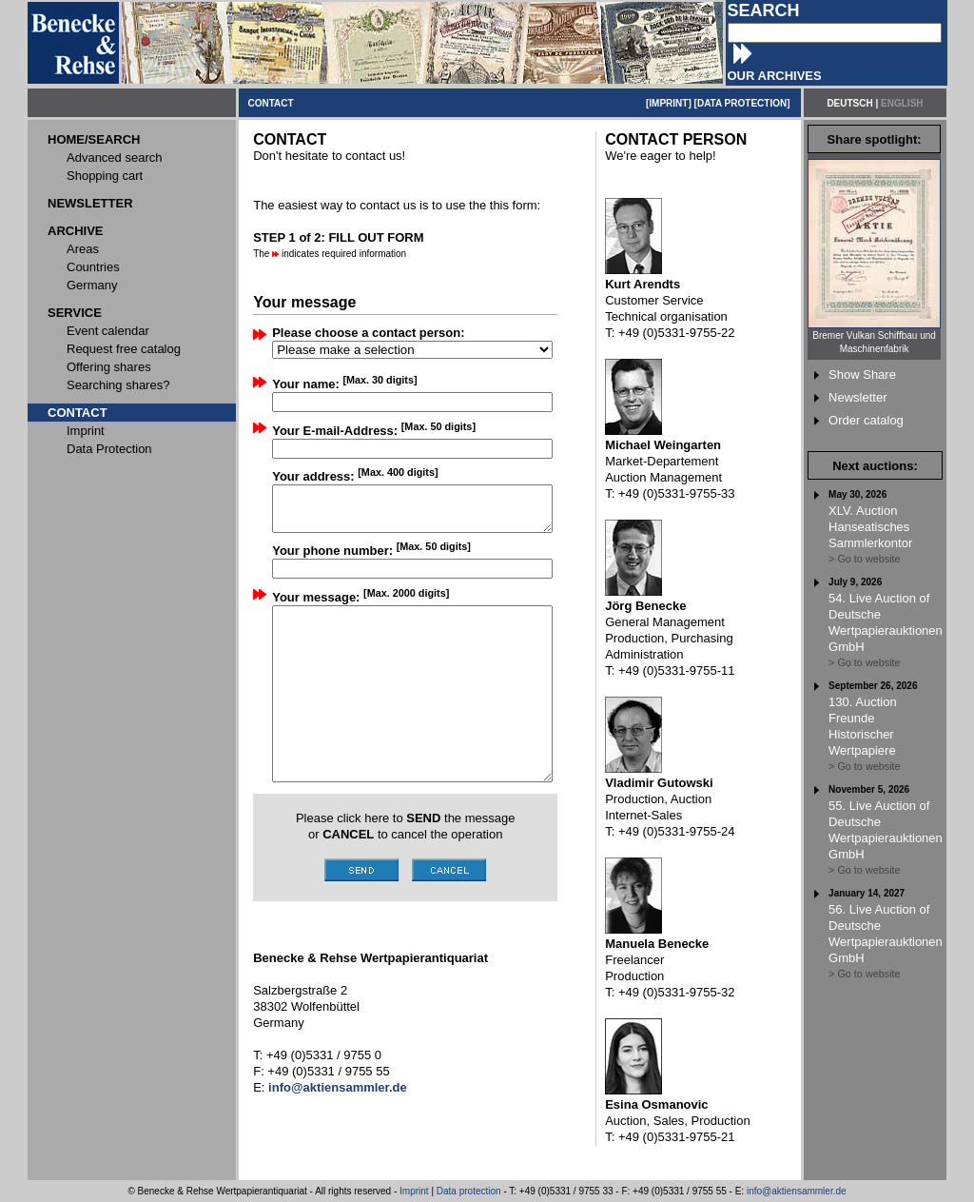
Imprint (414, 1191)
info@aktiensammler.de (797, 1191)
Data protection (469, 1191)
